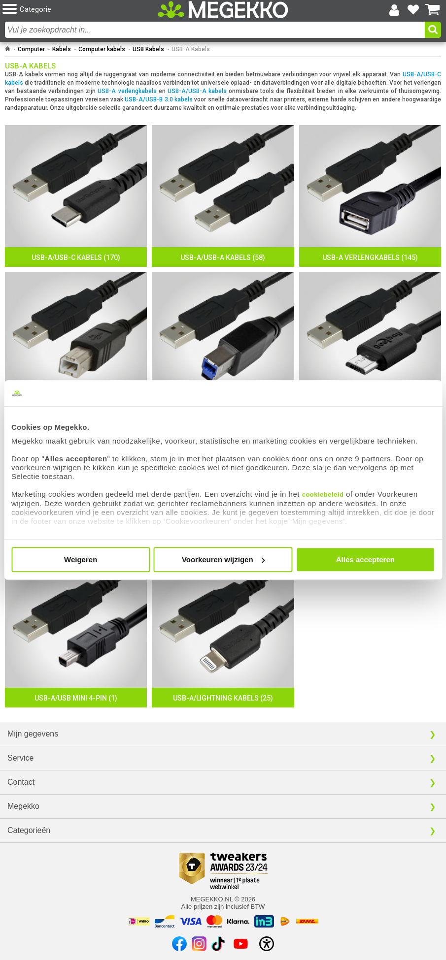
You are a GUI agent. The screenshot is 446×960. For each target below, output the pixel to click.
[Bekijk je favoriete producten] (413, 9)
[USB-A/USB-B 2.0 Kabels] (76, 343)
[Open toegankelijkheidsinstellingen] (266, 943)
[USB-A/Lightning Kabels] (223, 636)
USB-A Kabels (191, 49)
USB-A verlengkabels (127, 91)
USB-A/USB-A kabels (197, 91)
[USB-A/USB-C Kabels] (76, 196)
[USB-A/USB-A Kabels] (223, 196)
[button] (75, 9)
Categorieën (28, 830)
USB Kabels (148, 49)
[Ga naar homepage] (7, 49)
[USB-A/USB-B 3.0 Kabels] (223, 343)
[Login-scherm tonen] (394, 9)
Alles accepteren (365, 559)
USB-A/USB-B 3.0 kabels (159, 99)
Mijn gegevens (32, 734)
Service (20, 758)
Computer (31, 49)
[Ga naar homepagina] (223, 9)
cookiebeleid (323, 494)
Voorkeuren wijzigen (223, 559)
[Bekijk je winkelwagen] (432, 9)
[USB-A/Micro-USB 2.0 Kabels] (370, 343)
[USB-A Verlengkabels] (370, 196)
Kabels (61, 49)
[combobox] (215, 30)
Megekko (23, 806)
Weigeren (80, 559)
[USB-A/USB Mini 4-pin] (76, 636)
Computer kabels (101, 49)
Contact (20, 782)
